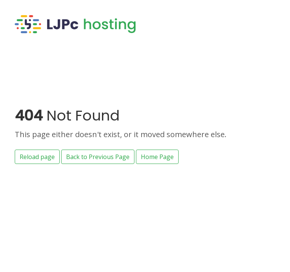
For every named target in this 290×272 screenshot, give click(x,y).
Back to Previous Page (98, 157)
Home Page (157, 157)
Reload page (37, 157)
